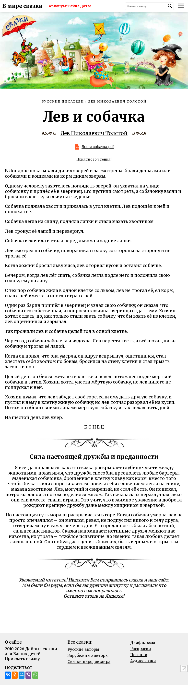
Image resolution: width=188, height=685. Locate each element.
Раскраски (140, 648)
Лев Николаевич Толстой (94, 133)
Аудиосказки (143, 661)
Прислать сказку (22, 658)
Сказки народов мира (89, 661)
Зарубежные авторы (88, 655)
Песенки (138, 654)
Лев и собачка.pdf (98, 147)
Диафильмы (142, 642)
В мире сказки (22, 6)
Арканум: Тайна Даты (70, 6)
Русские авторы (83, 649)
